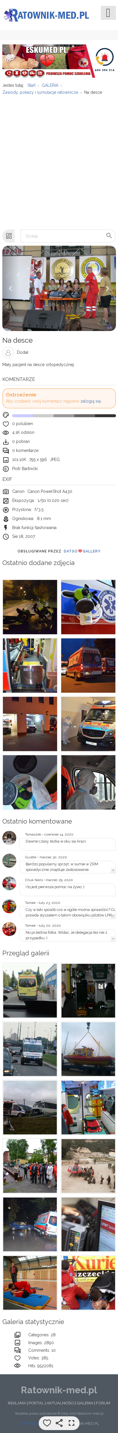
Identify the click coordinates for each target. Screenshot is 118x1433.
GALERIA (85, 1403)
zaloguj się (90, 401)
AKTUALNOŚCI (60, 1403)
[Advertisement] (58, 159)
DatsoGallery (82, 551)
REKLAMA (17, 1403)
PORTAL (36, 1403)
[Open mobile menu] (108, 13)
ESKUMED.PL (31, 1423)
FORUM (103, 1403)
